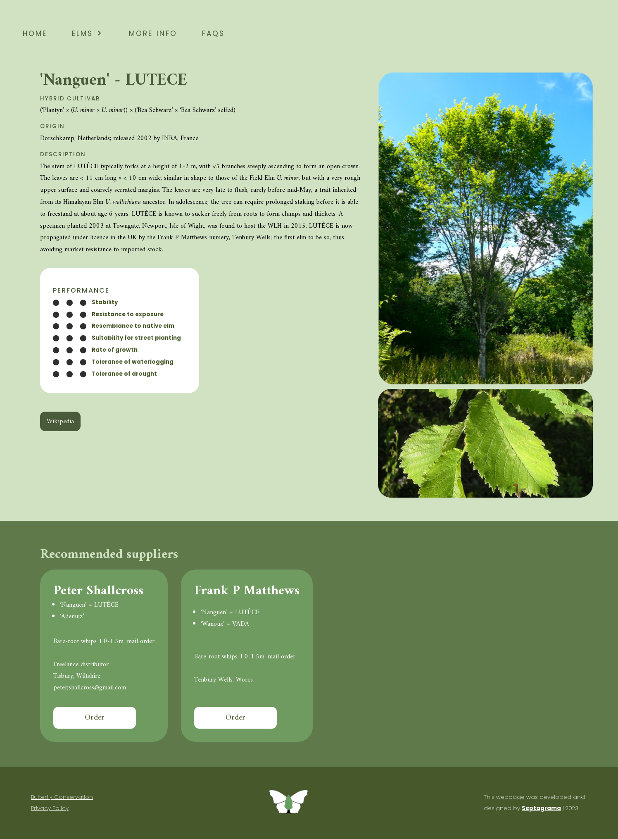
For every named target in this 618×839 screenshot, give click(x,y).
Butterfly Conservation (62, 797)
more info (153, 32)
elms (88, 32)
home (35, 32)
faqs (213, 32)
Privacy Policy (50, 808)
